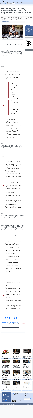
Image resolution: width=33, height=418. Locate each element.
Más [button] (22, 2)
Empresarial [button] (13, 2)
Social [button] (8, 2)
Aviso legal (13, 398)
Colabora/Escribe (14, 399)
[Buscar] (11, 3)
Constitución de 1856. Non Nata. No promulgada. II (5, 386)
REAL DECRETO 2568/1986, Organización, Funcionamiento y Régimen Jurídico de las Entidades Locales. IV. (27, 365)
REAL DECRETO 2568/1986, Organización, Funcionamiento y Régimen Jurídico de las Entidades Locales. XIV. (16, 387)
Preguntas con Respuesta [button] (29, 50)
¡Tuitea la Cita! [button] (29, 38)
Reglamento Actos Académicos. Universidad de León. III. (26, 354)
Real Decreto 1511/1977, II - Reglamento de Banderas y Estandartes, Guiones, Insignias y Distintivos (5, 355)
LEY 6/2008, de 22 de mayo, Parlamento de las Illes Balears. (16, 354)
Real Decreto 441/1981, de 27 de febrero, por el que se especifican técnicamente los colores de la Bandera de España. (5, 376)
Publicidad (25, 395)
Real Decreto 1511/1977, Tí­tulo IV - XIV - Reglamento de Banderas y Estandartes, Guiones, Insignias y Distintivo (27, 387)
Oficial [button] (18, 2)
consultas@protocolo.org (16, 394)
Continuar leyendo (5, 358)
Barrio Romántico (20, 399)
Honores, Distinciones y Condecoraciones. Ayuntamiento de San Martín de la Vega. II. (16, 365)
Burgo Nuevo (19, 400)
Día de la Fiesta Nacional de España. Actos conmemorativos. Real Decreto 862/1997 (5, 365)
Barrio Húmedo (20, 398)
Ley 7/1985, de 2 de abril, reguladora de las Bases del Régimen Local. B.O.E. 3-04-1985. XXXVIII (27, 376)
